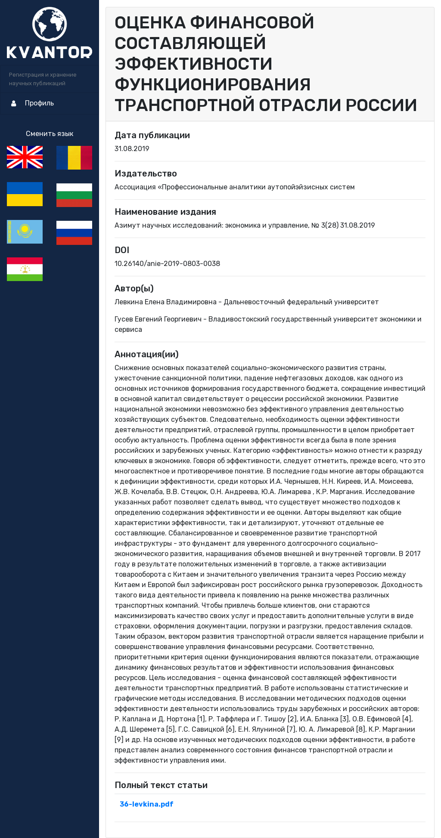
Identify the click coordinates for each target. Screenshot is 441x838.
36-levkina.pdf (147, 804)
